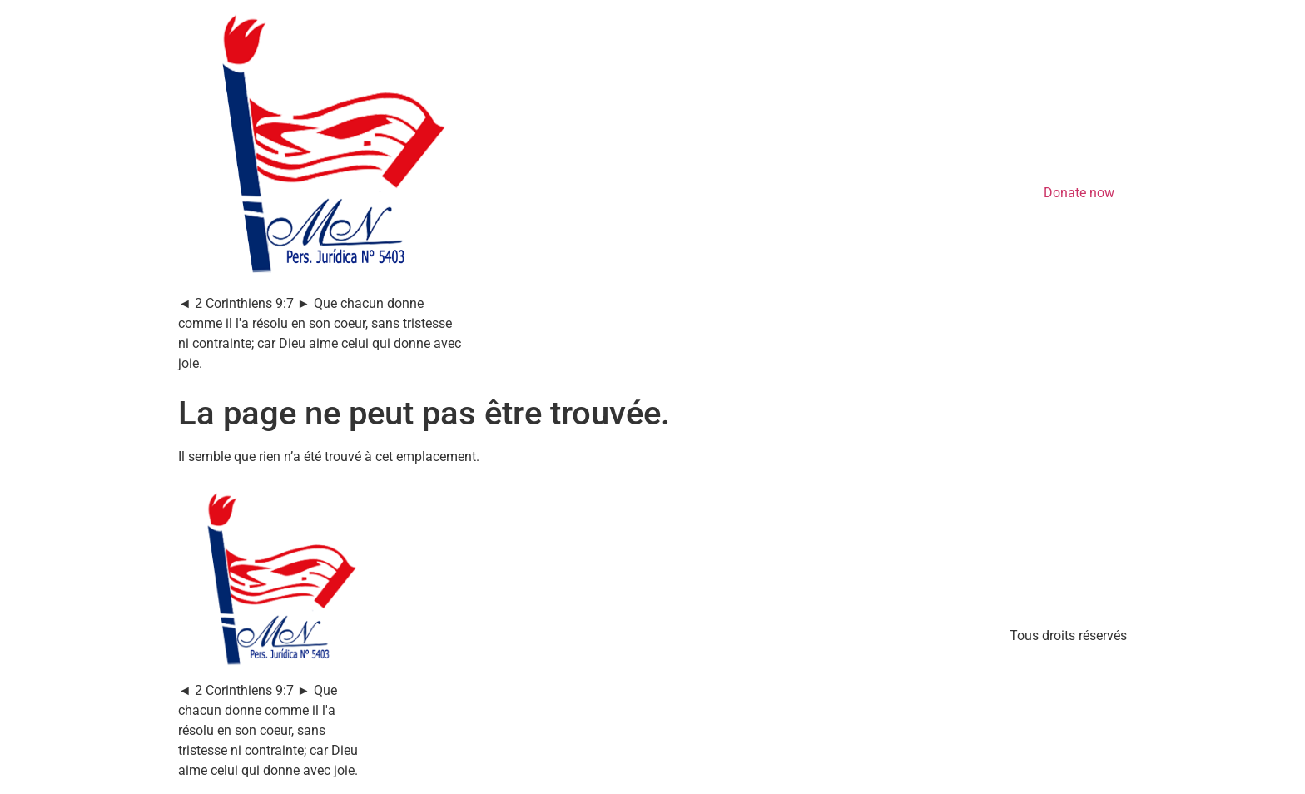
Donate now (1079, 193)
